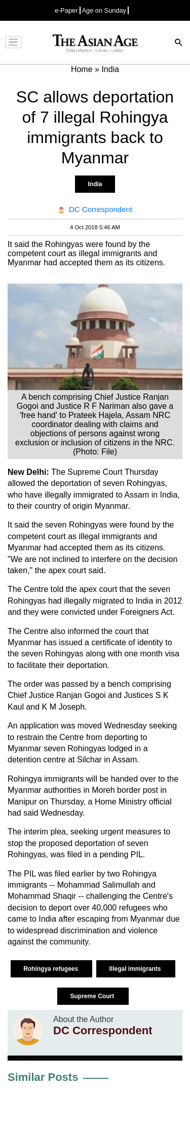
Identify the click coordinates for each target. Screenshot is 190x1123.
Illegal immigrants (135, 968)
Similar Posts (43, 1077)
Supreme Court (93, 996)
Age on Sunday (104, 10)
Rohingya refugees (51, 968)
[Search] (179, 43)
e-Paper (66, 10)
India (95, 184)
